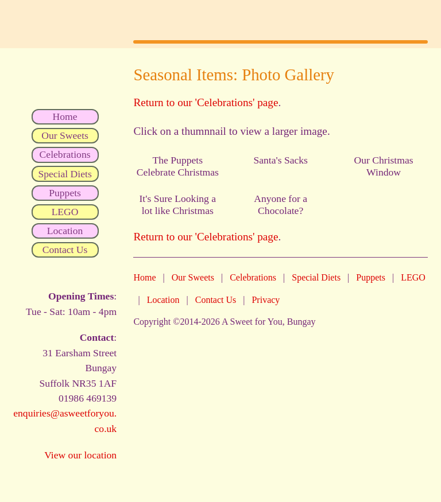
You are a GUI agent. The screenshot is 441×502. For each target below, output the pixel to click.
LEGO (413, 277)
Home (144, 277)
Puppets (370, 277)
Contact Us (216, 300)
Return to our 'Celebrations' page (205, 102)
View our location (80, 455)
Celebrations (253, 277)
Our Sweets (193, 277)
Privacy (266, 300)
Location (163, 300)
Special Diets (316, 277)
